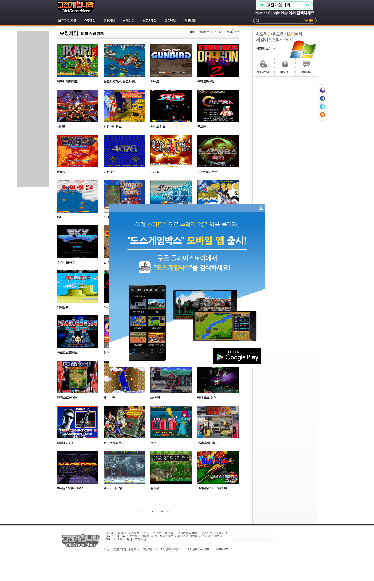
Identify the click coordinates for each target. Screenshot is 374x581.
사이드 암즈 (157, 127)
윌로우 (154, 488)
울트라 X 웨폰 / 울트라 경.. (120, 81)
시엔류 (61, 127)
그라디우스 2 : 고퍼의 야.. (212, 488)
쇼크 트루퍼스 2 (113, 443)
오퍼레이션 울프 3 (208, 443)
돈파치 (61, 172)
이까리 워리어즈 (67, 81)
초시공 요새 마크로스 (70, 488)
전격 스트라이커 (67, 398)
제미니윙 (109, 398)
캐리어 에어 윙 (113, 488)
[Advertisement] (33, 109)
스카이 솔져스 (66, 262)
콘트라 (201, 127)
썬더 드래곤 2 (205, 81)
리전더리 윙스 (112, 127)
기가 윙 (154, 172)
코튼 (153, 443)
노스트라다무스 (207, 172)
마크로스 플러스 (67, 352)
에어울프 (62, 307)
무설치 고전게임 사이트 (120, 549)
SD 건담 (155, 398)
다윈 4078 (109, 172)
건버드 (154, 81)
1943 (59, 217)
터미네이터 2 (65, 443)
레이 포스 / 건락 (206, 398)
